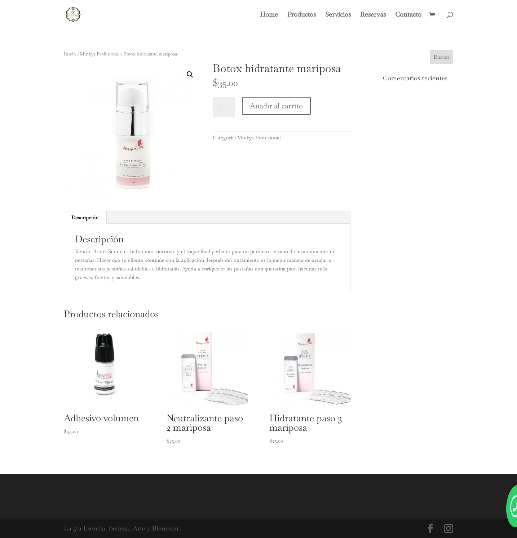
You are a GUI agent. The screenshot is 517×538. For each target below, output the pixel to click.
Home (269, 15)
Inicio (70, 54)
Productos (301, 15)
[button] (190, 74)
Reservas (373, 15)
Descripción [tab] (84, 217)
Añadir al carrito (276, 106)
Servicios (338, 15)
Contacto (408, 15)
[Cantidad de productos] (223, 107)
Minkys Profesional (100, 54)
